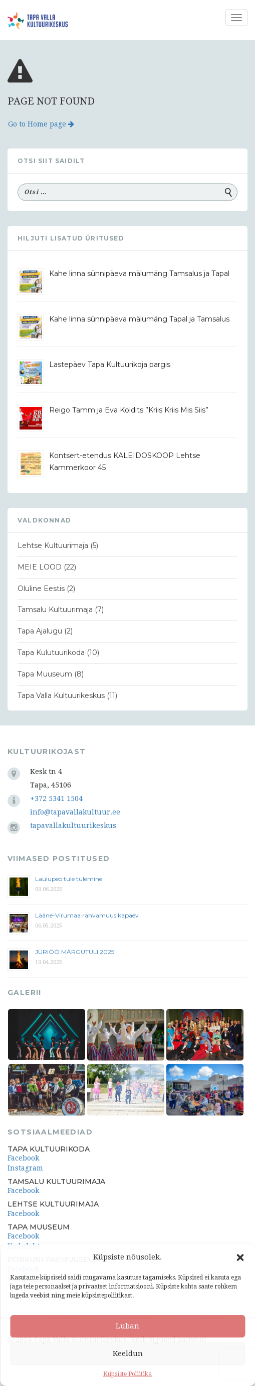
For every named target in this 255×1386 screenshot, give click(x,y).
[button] (240, 1257)
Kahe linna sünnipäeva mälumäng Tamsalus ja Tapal (139, 273)
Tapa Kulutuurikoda (51, 652)
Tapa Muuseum (45, 674)
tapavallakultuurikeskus (73, 826)
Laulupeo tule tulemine (69, 878)
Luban (127, 1326)
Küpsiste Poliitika (127, 1374)
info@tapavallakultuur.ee (75, 812)
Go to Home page (41, 124)
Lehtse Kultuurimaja (53, 545)
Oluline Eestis (41, 588)
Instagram (25, 1168)
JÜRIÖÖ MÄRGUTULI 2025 (74, 952)
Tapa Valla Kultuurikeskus (61, 695)
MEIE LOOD (40, 567)
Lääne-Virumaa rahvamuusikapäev (87, 915)
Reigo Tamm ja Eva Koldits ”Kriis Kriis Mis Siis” (128, 410)
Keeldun (128, 1353)
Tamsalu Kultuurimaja (55, 609)
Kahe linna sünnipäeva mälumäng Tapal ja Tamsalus (139, 319)
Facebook (23, 1158)
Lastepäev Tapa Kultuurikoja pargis (109, 364)
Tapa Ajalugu (40, 631)
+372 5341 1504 (56, 798)
